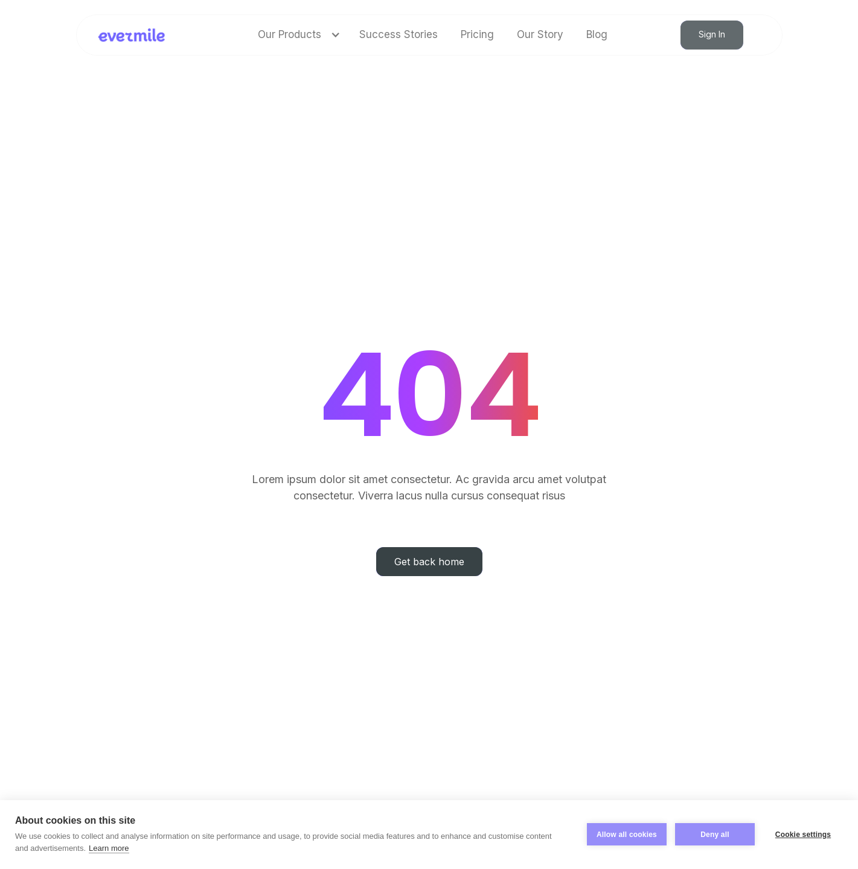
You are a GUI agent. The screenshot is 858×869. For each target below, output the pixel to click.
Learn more (109, 848)
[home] (131, 35)
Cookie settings (803, 834)
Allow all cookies (627, 834)
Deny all (714, 834)
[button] (297, 34)
